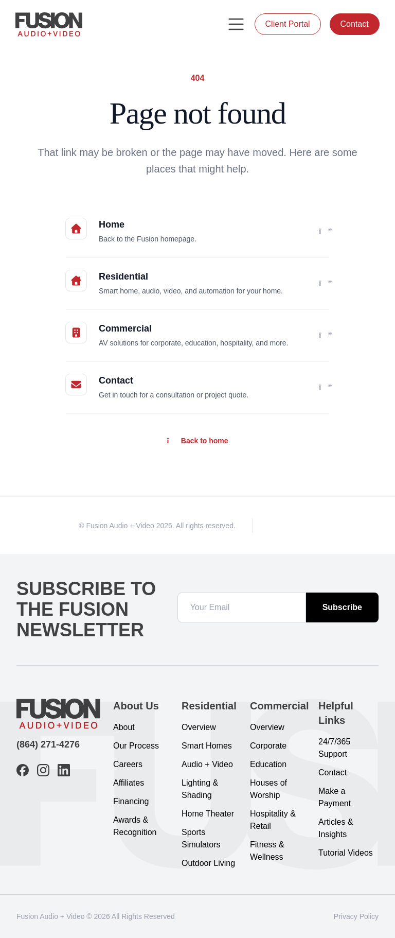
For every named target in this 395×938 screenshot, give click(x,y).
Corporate (268, 745)
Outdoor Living (208, 863)
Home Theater (208, 813)
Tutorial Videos (345, 852)
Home (111, 224)
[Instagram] (293, 525)
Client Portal (287, 24)
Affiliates (128, 782)
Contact (353, 24)
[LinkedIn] (311, 525)
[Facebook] (274, 525)
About (124, 727)
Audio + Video (207, 764)
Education (268, 764)
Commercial (125, 328)
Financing (131, 801)
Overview (199, 727)
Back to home (197, 441)
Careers (127, 764)
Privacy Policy (356, 916)
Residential (123, 276)
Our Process (136, 745)
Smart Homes (207, 745)
